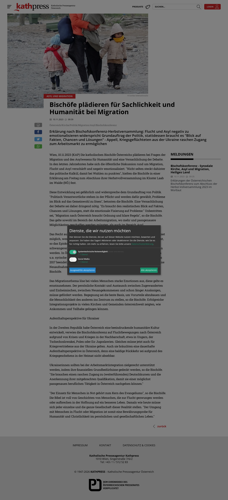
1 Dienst (83, 254)
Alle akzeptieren (149, 270)
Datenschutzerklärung (142, 243)
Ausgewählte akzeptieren (82, 270)
